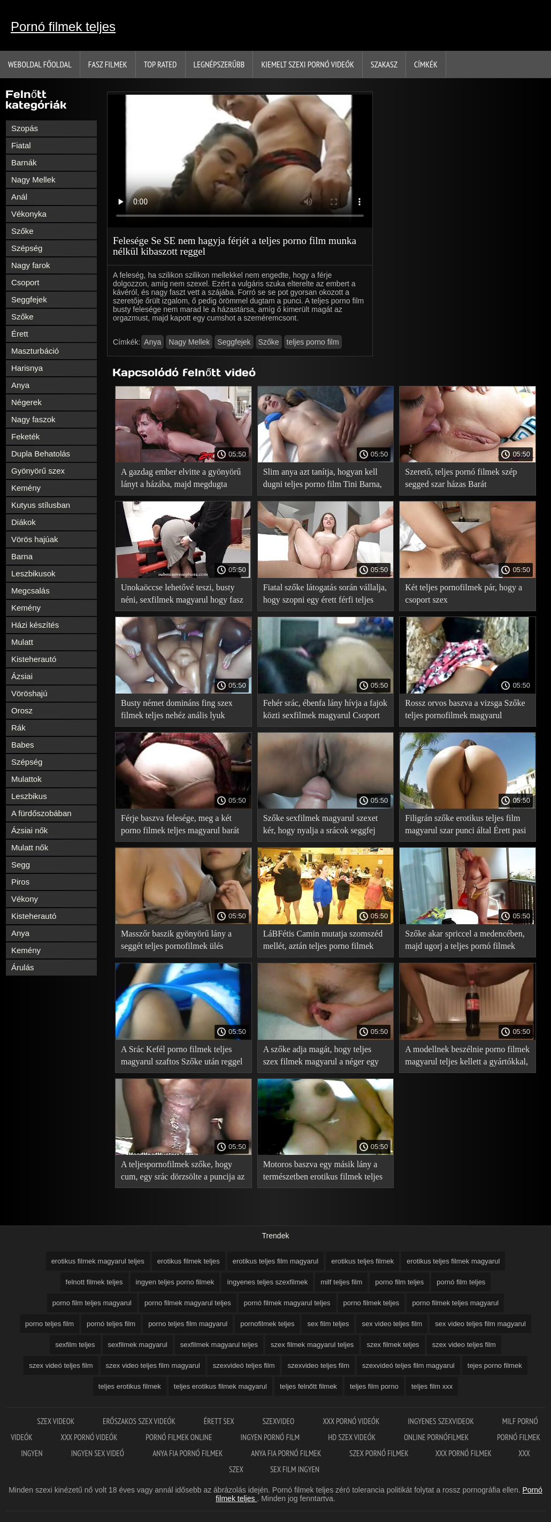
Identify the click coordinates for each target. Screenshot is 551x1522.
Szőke (22, 230)
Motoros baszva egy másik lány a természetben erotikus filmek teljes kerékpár (322, 1172)
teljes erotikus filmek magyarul (220, 1386)
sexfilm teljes (75, 1345)
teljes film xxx (432, 1386)
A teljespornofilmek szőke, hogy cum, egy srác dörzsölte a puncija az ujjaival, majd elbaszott (182, 1172)
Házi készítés (35, 624)
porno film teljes (399, 1282)
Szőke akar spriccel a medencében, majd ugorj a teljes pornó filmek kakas (464, 941)
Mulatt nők (29, 847)
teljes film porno (374, 1386)
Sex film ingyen (294, 1469)
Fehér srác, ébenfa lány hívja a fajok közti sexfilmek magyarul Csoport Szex (325, 711)
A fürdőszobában (41, 813)
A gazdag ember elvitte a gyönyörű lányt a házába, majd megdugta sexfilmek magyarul (181, 479)
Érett (19, 333)
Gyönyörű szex (38, 470)
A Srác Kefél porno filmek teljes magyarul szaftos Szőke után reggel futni (181, 1057)
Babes (22, 744)
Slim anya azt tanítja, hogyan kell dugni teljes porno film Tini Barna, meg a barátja (322, 479)
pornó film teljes (461, 1282)
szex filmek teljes (392, 1345)
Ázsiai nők (29, 830)
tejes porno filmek (495, 1365)
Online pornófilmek (437, 1437)
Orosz (22, 710)
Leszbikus (29, 796)
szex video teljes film (464, 1345)
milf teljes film (341, 1282)
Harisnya (27, 367)
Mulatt (22, 641)
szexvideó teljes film (244, 1365)
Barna (22, 556)
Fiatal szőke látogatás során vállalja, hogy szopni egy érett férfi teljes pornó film (325, 595)
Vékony (24, 898)
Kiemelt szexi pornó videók (307, 64)
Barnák (24, 162)
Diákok (23, 522)
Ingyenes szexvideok (441, 1421)
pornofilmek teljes (267, 1324)
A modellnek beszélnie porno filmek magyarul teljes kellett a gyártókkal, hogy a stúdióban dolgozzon (467, 1057)
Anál (19, 196)
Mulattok (26, 778)
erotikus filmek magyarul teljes (97, 1261)
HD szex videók (352, 1437)
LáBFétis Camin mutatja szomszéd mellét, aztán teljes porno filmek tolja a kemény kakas (323, 941)
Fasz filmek (107, 64)
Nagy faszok (33, 419)
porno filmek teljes (371, 1303)
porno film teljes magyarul (92, 1303)
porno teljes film (49, 1324)
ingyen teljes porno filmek (175, 1282)
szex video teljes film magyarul (153, 1365)
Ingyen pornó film (271, 1437)
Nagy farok (30, 265)
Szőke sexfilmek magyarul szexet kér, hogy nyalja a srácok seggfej (320, 824)
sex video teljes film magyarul (480, 1324)
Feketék (25, 436)
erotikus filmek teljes (188, 1261)
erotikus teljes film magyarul (275, 1261)
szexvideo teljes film (318, 1365)
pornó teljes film (111, 1324)
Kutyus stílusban (40, 504)
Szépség (26, 248)
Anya (20, 385)
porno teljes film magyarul (187, 1324)
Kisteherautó (33, 659)
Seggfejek (29, 299)
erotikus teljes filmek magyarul (453, 1261)
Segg (20, 864)
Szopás (24, 128)
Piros (20, 881)
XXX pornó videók (352, 1421)
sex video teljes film (392, 1324)
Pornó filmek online (179, 1437)
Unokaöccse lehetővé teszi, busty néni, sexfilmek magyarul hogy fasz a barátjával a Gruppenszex (182, 595)
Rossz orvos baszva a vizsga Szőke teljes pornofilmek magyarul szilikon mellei (465, 711)
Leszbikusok (33, 573)
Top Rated (160, 64)
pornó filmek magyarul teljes (287, 1303)
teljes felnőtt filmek (308, 1386)
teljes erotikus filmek (129, 1386)
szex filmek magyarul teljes (312, 1345)
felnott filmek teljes (94, 1282)
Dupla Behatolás (40, 453)
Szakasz (384, 64)
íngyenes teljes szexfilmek (267, 1282)
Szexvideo (279, 1421)
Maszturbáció (35, 350)
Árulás (22, 967)
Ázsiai (22, 676)
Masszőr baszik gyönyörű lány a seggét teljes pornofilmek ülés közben (176, 941)
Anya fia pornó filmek (188, 1453)
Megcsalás (30, 590)
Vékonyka (29, 213)
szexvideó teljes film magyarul (408, 1365)
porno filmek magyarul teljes (187, 1303)
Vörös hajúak (34, 539)
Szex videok (56, 1421)
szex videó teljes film (61, 1365)
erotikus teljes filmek (362, 1261)
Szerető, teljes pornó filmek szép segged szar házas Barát (461, 478)
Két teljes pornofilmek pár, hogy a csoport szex (463, 593)
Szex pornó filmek (379, 1453)
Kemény (26, 487)
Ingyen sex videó (98, 1453)
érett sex (220, 1421)
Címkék (426, 64)
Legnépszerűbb (219, 64)
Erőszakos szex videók (140, 1421)
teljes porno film (313, 342)
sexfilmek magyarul (137, 1345)
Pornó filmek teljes (63, 26)
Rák (18, 727)
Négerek (26, 402)
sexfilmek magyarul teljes (219, 1345)
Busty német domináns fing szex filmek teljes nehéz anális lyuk (177, 709)
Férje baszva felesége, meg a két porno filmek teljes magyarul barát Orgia (180, 826)
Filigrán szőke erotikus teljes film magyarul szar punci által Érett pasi (465, 824)
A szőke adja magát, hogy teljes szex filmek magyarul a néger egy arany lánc (321, 1057)
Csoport (25, 282)
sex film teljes (328, 1324)
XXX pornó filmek (463, 1453)
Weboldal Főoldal (40, 64)
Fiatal (21, 145)
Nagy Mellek (33, 179)
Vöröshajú (29, 693)
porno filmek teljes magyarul (455, 1303)
